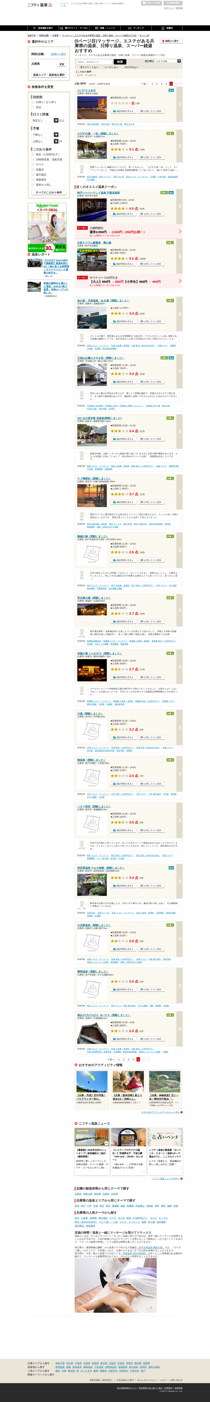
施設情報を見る (124, 111)
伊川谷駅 (173, 585)
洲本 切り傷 (117, 124)
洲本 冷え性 (129, 124)
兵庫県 (86, 1363)
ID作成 (179, 8)
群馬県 (95, 1363)
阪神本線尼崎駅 (109, 348)
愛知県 (138, 1363)
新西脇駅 (114, 644)
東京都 (103, 1363)
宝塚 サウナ (163, 345)
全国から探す (58, 53)
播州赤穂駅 (92, 704)
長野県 (129, 1363)
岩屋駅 (166, 1006)
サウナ (112, 1218)
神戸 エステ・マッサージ (98, 585)
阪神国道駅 (173, 177)
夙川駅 (113, 858)
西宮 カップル (115, 524)
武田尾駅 (160, 913)
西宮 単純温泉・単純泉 (97, 524)
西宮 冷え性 (119, 177)
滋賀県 (97, 1194)
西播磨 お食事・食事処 (123, 701)
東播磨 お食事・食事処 (139, 641)
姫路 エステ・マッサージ (98, 466)
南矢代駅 (103, 409)
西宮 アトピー (105, 177)
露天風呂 (103, 1218)
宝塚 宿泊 (91, 913)
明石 (108, 1206)
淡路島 (149, 1206)
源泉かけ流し (44, 184)
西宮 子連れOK (140, 524)
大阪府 (78, 1194)
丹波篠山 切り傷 (153, 406)
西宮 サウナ (168, 855)
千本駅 (90, 469)
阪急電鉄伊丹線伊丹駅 (105, 750)
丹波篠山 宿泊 (111, 406)
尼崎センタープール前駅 (98, 962)
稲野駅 (129, 750)
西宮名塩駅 (171, 913)
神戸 (83, 1206)
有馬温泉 (77, 1367)
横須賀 (71, 1370)
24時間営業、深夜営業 (49, 159)
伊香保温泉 (110, 1367)
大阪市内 (112, 1370)
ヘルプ (163, 1380)
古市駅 (112, 409)
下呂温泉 (98, 1367)
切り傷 (151, 1222)
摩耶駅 (174, 794)
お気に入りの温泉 (151, 3)
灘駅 (152, 1006)
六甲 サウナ (141, 794)
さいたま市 (86, 1370)
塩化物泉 (161, 1222)
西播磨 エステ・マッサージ (99, 701)
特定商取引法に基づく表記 (150, 1388)
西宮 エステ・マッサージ (137, 177)
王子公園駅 (92, 797)
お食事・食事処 (89, 1218)
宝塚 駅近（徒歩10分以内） (143, 345)
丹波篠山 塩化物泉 (95, 406)
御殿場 (103, 1370)
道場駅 (90, 916)
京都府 (106, 1194)
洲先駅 (168, 524)
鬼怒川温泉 (154, 1367)
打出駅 (121, 858)
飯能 (96, 1370)
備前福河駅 (119, 704)
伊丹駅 (90, 750)
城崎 (169, 1206)
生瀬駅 (98, 916)
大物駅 (90, 348)
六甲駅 (166, 794)
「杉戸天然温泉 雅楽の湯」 (151, 1247)
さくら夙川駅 (103, 858)
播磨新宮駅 (174, 466)
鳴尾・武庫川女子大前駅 (107, 527)
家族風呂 (41, 179)
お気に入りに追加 (152, 111)
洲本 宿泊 (105, 124)
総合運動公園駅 (115, 588)
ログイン (168, 8)
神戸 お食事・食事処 (120, 585)
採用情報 (179, 1388)
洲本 (157, 1206)
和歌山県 (87, 1194)
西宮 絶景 (127, 524)
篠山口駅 (166, 406)
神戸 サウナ (161, 585)
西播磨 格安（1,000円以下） (147, 701)
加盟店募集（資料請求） (101, 1380)
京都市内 (123, 1370)
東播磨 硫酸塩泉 (94, 641)
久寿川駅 (162, 177)
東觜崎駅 (99, 469)
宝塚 (95, 1206)
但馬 (175, 1206)
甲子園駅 (91, 180)
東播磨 (115, 1206)
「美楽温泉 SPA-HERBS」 (134, 1253)
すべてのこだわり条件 (49, 192)
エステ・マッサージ (129, 1222)
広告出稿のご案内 (125, 1380)
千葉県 (78, 1363)
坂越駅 (110, 704)
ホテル (153, 1218)
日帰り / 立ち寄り (46, 102)
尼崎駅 (173, 345)
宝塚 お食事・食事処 (120, 345)
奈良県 (114, 1194)
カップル (163, 1218)
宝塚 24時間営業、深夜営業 (99, 1052)
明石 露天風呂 (129, 1006)
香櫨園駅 (91, 858)
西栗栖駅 (109, 469)
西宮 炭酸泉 (92, 177)
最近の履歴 (173, 3)
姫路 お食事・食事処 (120, 466)
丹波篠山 (140, 1206)
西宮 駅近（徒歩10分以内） (148, 855)
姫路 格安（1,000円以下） (142, 466)
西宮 (102, 1206)
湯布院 (143, 1367)
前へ (146, 84)
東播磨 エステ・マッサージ (115, 641)
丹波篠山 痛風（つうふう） (131, 406)
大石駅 (102, 797)
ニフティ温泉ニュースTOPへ (165, 1178)
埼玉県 (69, 1363)
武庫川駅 (167, 959)
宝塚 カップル (103, 913)
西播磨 (130, 1206)
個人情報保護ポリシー (127, 1388)
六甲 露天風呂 (154, 794)
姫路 (123, 1206)
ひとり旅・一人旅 (108, 1222)
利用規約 (168, 1388)
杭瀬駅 (98, 348)
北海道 (120, 1363)
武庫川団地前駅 (156, 524)
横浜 (57, 1370)
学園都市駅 (102, 588)
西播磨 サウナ (168, 701)
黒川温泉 (133, 1367)
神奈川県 (60, 1363)
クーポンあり (111, 67)
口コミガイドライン (146, 1380)
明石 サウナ (116, 1006)
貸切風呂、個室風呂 (85, 1225)
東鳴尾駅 (91, 527)
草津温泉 (60, 1367)
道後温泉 (122, 1367)
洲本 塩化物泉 (93, 124)
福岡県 (146, 1363)
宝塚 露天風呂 (154, 959)
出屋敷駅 (117, 1052)
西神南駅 (91, 588)
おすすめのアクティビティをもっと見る (160, 1112)
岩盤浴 (40, 169)
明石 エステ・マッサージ (98, 1006)
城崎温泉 (88, 1367)
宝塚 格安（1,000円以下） (122, 747)
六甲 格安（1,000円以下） (122, 794)
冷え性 (121, 1218)
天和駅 (102, 704)
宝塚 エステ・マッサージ (98, 345)
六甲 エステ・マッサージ (98, 794)
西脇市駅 (124, 644)
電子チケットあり (89, 67)
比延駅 (90, 644)
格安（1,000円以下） (137, 1218)
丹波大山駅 (92, 409)
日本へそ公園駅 (102, 644)
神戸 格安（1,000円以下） (142, 585)
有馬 (77, 1206)
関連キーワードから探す (41, 1374)
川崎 (64, 1370)
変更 (62, 64)
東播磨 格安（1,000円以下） (164, 641)
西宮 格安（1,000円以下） (122, 855)
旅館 (144, 1222)
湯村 (163, 1206)
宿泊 (77, 1218)
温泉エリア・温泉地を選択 (49, 74)
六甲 (89, 1206)
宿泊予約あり (131, 67)
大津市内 (134, 1370)
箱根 (68, 1367)
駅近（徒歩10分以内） (86, 1222)
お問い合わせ (176, 1380)
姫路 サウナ (161, 466)
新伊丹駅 (120, 750)
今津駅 (153, 177)
